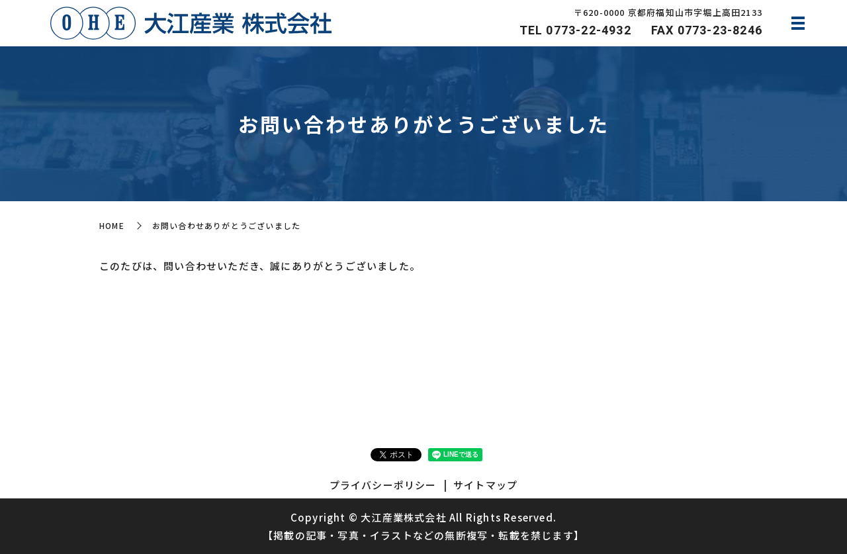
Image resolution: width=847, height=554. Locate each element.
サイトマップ (485, 485)
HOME (111, 225)
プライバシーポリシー (383, 485)
